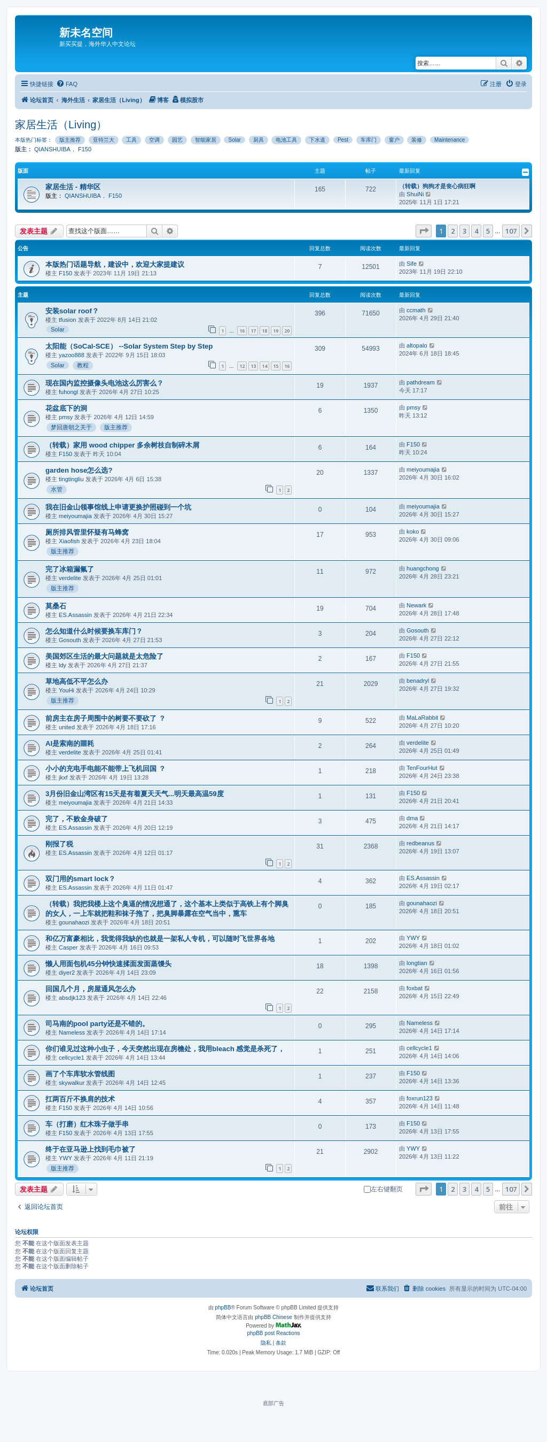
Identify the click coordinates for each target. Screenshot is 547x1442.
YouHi (66, 690)
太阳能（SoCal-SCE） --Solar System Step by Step (129, 346)
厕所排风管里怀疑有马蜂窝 (87, 532)
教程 (83, 365)
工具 (131, 140)
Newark (416, 605)
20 (287, 330)
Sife (412, 263)
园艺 (177, 140)
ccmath (416, 310)
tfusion (67, 320)
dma (412, 818)
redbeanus (420, 843)
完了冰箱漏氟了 (69, 569)
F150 (84, 149)
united (67, 727)
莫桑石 (55, 606)
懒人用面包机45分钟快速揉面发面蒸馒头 (108, 964)
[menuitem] (66, 84)
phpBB (223, 1307)
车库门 (369, 140)
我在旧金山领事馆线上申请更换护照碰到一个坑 (118, 507)
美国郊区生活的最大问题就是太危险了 (104, 656)
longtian (417, 963)
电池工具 (286, 140)
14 (264, 366)
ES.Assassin (75, 615)
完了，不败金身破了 (76, 819)
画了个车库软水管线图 (80, 1074)
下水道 (317, 140)
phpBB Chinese (273, 1317)
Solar (234, 140)
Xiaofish (69, 541)
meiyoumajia (423, 469)
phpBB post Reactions (273, 1333)
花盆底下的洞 (66, 408)
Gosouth (70, 640)
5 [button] (488, 231)
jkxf (63, 777)
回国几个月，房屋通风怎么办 (90, 989)
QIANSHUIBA (52, 149)
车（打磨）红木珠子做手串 (87, 1124)
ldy (62, 665)
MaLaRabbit (422, 717)
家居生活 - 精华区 (72, 187)
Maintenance (449, 140)
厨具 (258, 140)
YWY (413, 938)
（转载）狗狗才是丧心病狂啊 (437, 186)
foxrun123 (420, 1098)
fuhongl (68, 392)
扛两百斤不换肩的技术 (80, 1099)
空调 (154, 140)
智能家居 (205, 140)
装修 (416, 140)
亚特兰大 (103, 140)
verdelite (70, 578)
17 (253, 330)
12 (242, 366)
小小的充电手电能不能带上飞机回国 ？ (105, 769)
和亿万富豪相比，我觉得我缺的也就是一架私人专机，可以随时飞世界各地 (160, 939)
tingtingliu (71, 479)
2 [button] (453, 231)
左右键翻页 (383, 1189)
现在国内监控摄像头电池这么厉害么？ (104, 383)
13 (253, 366)
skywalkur (71, 1082)
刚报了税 (59, 844)
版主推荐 (70, 140)
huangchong (423, 568)
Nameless (72, 1032)
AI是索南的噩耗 (69, 743)
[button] (424, 231)
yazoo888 (71, 355)
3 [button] (464, 231)
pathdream (421, 382)
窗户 (394, 140)
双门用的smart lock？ (80, 879)
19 (275, 330)
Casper (68, 947)
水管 (56, 489)
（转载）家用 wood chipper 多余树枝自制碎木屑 (122, 445)
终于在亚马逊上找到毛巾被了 (90, 1149)
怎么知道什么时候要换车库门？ (94, 631)
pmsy (66, 417)
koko (413, 531)
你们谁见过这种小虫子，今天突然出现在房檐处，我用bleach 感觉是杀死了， (165, 1049)
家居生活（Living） (61, 124)
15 (275, 366)
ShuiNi (415, 194)
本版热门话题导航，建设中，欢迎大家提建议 (114, 264)
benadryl (418, 680)
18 (264, 330)
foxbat (415, 988)
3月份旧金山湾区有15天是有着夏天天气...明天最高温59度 (134, 794)
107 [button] (511, 231)
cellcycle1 (71, 1057)
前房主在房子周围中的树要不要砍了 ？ (105, 718)
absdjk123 (72, 997)
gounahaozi (74, 922)
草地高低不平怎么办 (76, 681)
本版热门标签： (33, 140)
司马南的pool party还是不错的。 (97, 1024)
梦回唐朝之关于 (71, 427)
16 (242, 330)
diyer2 (67, 972)
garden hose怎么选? (78, 470)
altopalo (417, 345)
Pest (343, 140)
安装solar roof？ (72, 311)
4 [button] (476, 231)
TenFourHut (422, 768)
